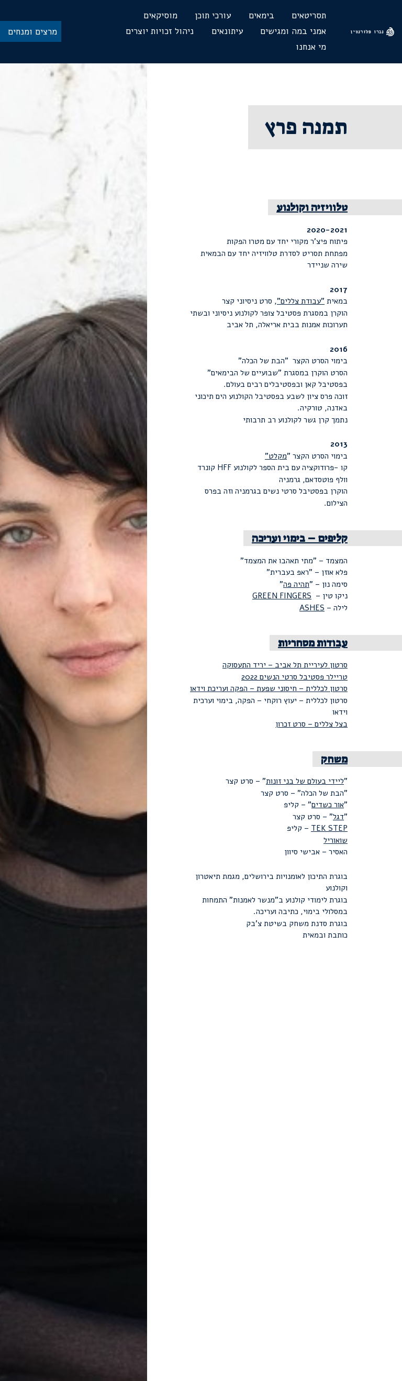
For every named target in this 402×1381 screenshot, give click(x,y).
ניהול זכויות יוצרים (160, 31)
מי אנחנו (311, 47)
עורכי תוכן (213, 15)
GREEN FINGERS (281, 596)
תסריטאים (309, 15)
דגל (338, 816)
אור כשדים (327, 804)
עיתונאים (227, 31)
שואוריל (335, 840)
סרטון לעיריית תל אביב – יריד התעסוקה (285, 665)
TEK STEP (329, 828)
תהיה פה (296, 584)
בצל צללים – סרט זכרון (311, 724)
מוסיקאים (160, 15)
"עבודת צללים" (301, 301)
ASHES (312, 608)
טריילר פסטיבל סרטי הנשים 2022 (294, 677)
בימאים (261, 15)
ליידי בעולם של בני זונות (305, 781)
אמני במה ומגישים (293, 31)
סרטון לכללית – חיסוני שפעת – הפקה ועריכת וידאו (269, 688)
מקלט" (276, 456)
